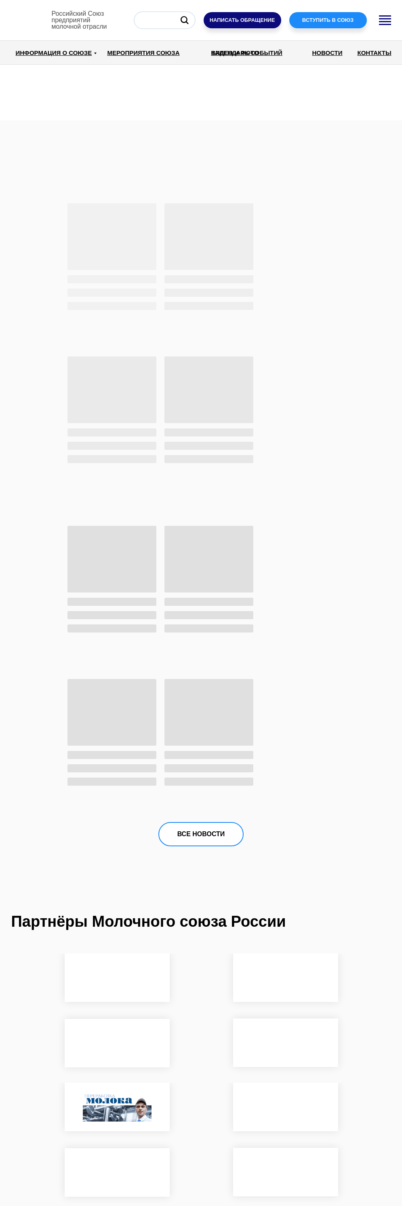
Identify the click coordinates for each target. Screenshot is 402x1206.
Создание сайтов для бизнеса (346, 1167)
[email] (336, 1113)
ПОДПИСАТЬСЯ (336, 1137)
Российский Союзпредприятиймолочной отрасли (79, 20)
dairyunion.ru (34, 1188)
